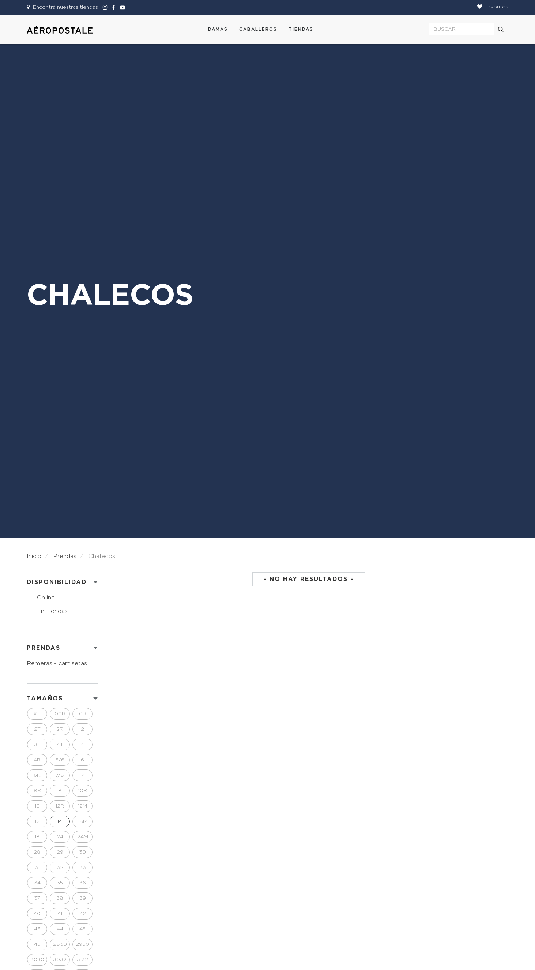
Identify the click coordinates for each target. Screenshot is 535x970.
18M (82, 821)
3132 (82, 959)
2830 (60, 944)
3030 (37, 959)
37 (37, 898)
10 (37, 806)
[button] (492, 7)
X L (37, 713)
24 (60, 836)
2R (59, 729)
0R (82, 713)
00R (59, 713)
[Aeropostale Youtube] (120, 7)
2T (37, 729)
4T (60, 744)
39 (82, 898)
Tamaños (45, 698)
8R (37, 790)
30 (82, 852)
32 (60, 867)
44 (60, 929)
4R (37, 760)
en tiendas (52, 611)
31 (37, 867)
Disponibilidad (57, 582)
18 (37, 836)
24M (82, 836)
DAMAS (218, 29)
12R (60, 806)
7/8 (60, 775)
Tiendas (301, 29)
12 (37, 821)
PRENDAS (43, 648)
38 (59, 898)
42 (82, 913)
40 (37, 913)
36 (82, 882)
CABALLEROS (258, 29)
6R (37, 775)
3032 (60, 959)
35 (60, 882)
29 (60, 852)
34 (37, 882)
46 (37, 944)
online (46, 597)
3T (37, 744)
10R (82, 790)
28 (37, 852)
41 (59, 913)
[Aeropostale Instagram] (103, 7)
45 (82, 929)
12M (82, 806)
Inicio (34, 556)
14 (59, 821)
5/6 (60, 760)
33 (82, 867)
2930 (82, 944)
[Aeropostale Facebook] (112, 7)
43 (37, 929)
